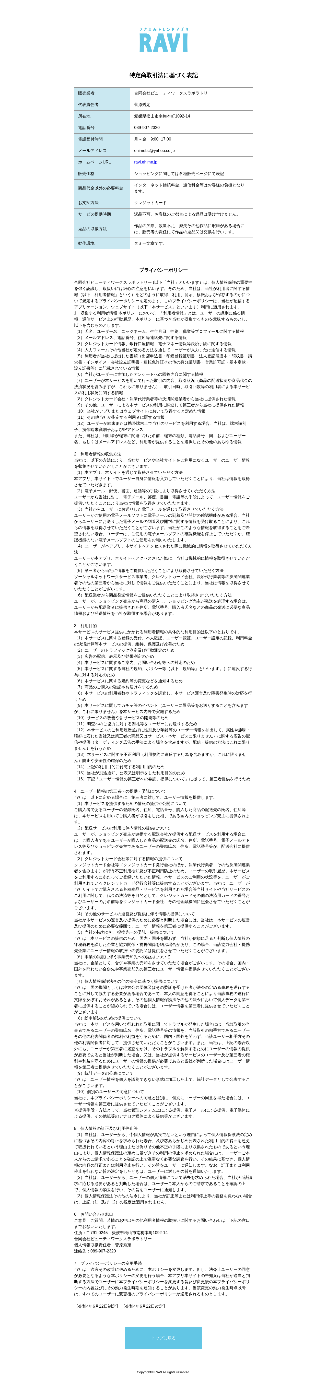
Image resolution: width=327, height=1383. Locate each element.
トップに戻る (163, 1338)
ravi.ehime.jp (145, 162)
